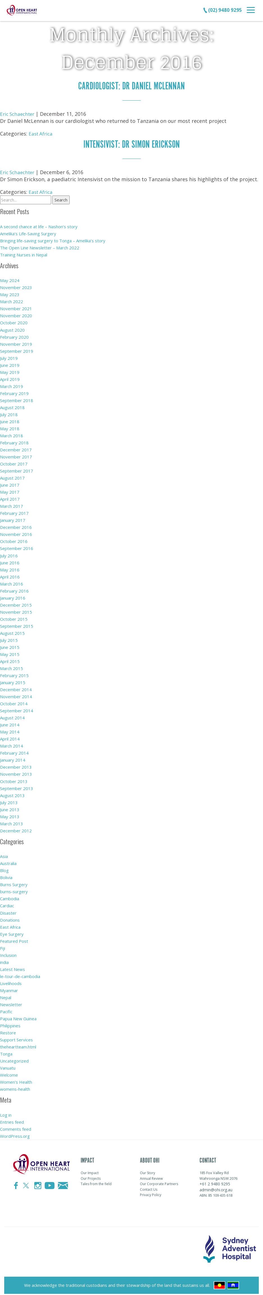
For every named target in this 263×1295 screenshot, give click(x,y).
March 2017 (11, 505)
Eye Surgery (12, 932)
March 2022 (11, 301)
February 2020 (14, 336)
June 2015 (9, 646)
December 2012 (16, 829)
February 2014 (14, 752)
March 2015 (11, 667)
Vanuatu (7, 1066)
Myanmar (9, 989)
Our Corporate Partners (159, 1182)
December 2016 (16, 526)
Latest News (12, 968)
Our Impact (90, 1171)
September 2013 (16, 787)
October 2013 (14, 780)
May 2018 (9, 428)
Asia (4, 855)
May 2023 (9, 294)
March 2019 (11, 385)
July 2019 (9, 357)
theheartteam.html (18, 1045)
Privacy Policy (150, 1193)
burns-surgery (14, 890)
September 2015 (16, 625)
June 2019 (9, 364)
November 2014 (16, 695)
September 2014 (16, 709)
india (4, 961)
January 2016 (12, 597)
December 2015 (16, 604)
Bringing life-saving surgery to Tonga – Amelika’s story (52, 240)
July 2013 (9, 801)
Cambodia (9, 897)
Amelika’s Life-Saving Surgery (28, 233)
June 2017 (9, 484)
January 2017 (12, 519)
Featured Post (14, 940)
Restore (8, 1031)
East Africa (42, 133)
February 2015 (14, 674)
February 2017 (14, 512)
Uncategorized (14, 1059)
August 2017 (12, 477)
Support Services (16, 1038)
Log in (6, 1113)
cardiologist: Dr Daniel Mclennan (131, 85)
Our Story (147, 1171)
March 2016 (11, 583)
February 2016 (14, 590)
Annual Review (151, 1176)
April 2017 (10, 498)
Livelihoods (11, 982)
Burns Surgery (14, 883)
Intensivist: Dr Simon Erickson (132, 143)
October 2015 (14, 618)
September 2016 (16, 547)
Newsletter (11, 1003)
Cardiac (7, 904)
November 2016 (16, 533)
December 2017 (16, 449)
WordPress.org (15, 1134)
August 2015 (12, 632)
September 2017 (16, 470)
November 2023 (16, 287)
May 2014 (9, 730)
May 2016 (9, 568)
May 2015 (9, 653)
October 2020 (14, 322)
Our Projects (91, 1176)
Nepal (5, 996)
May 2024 (9, 280)
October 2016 (14, 540)
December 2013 (16, 766)
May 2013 (9, 815)
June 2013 (9, 808)
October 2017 (14, 463)
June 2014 (9, 723)
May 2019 (9, 371)
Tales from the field (96, 1182)
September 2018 (16, 399)
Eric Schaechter (18, 113)
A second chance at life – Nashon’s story (39, 226)
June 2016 (9, 561)
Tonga (6, 1052)
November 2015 (16, 611)
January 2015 (12, 681)
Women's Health (16, 1080)
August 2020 (12, 329)
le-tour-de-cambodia (20, 975)
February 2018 (14, 442)
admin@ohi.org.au (215, 1188)
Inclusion (8, 954)
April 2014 (10, 737)
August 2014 (12, 716)
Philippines (10, 1024)
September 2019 (16, 350)
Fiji (2, 947)
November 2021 (16, 308)
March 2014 (11, 745)
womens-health (15, 1087)
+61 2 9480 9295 (214, 1182)
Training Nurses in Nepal (23, 254)
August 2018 (12, 406)
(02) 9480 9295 (222, 9)
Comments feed (15, 1127)
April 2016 (10, 575)
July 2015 (9, 639)
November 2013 (16, 773)
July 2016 (9, 554)
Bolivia (6, 876)
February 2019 (14, 392)
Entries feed (12, 1120)
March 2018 (11, 435)
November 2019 (16, 343)
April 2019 (10, 378)
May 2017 (9, 491)
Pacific (6, 1010)
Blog (4, 869)
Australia (8, 862)
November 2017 (16, 456)
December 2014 (16, 688)
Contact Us (148, 1187)
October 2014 (14, 702)
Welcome (9, 1073)
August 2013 (12, 794)
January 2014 (12, 759)
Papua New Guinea (18, 1017)
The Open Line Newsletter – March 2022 (39, 247)
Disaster (8, 911)
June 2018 (9, 420)
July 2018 (9, 413)
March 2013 (11, 822)
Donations (10, 918)
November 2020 (16, 315)
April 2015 (10, 660)
